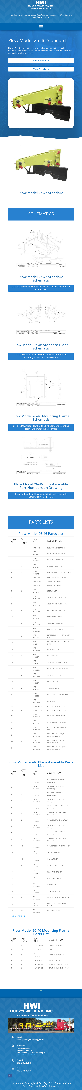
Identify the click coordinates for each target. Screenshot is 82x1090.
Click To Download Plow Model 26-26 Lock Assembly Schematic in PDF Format (41, 495)
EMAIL (19, 1037)
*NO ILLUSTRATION (18, 916)
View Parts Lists (41, 69)
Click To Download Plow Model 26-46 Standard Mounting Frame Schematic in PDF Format (41, 427)
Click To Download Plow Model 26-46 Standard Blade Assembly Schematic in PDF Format (41, 356)
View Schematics (41, 60)
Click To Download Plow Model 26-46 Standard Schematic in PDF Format (41, 288)
